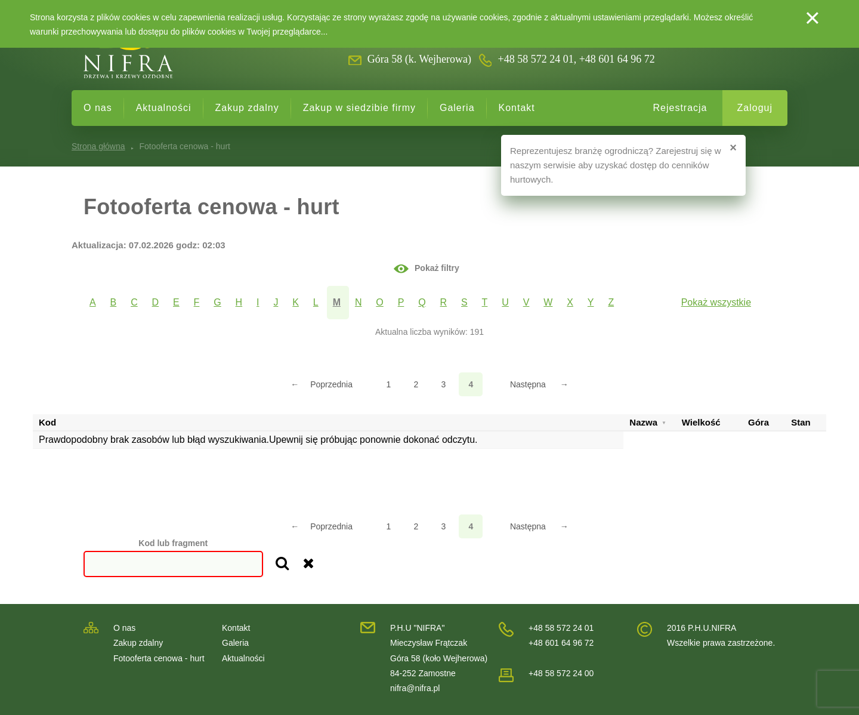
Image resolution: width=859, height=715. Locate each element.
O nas (98, 108)
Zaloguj (755, 108)
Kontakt (517, 108)
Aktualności (163, 108)
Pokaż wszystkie (716, 302)
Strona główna (98, 146)
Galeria (457, 108)
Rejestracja (680, 108)
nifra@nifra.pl (415, 688)
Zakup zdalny (247, 108)
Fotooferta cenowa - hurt (159, 658)
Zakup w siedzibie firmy (359, 108)
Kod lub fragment (173, 543)
